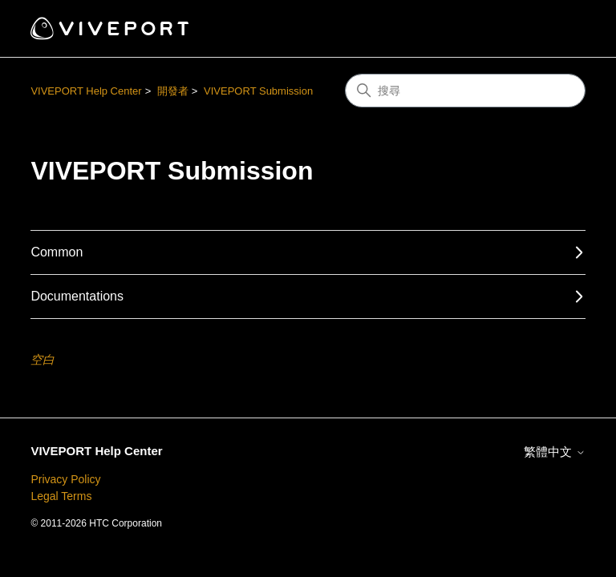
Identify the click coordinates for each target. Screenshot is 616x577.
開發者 (172, 91)
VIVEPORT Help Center (85, 91)
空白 (42, 359)
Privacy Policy (65, 479)
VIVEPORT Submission (258, 91)
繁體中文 (554, 451)
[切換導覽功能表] (557, 29)
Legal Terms (60, 496)
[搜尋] (465, 91)
